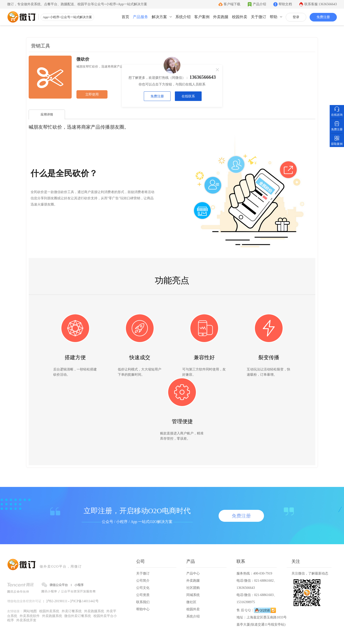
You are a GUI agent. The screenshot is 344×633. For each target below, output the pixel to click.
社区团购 (193, 588)
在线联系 (188, 96)
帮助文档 (285, 4)
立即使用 (92, 94)
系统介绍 (183, 17)
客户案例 (202, 17)
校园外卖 (239, 17)
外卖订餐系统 (72, 611)
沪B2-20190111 (57, 601)
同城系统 (193, 595)
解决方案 (159, 17)
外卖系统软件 (30, 616)
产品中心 (193, 573)
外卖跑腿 (220, 17)
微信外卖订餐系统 (77, 616)
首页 (125, 17)
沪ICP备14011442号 (84, 601)
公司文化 (143, 588)
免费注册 (323, 17)
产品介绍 (259, 4)
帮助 (273, 17)
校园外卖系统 (49, 611)
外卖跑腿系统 (94, 611)
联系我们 (143, 602)
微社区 (191, 602)
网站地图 (30, 611)
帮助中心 (143, 609)
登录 (296, 17)
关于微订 (258, 17)
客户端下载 (232, 4)
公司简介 (143, 580)
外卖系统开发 (26, 620)
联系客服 (320, 4)
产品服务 (140, 17)
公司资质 (143, 595)
